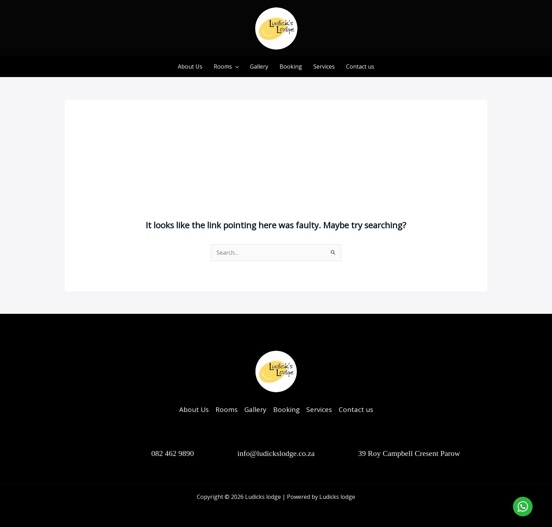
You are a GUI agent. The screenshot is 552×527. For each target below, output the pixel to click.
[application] (235, 66)
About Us (190, 66)
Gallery (259, 66)
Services (324, 66)
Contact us (360, 66)
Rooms (226, 66)
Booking (291, 66)
